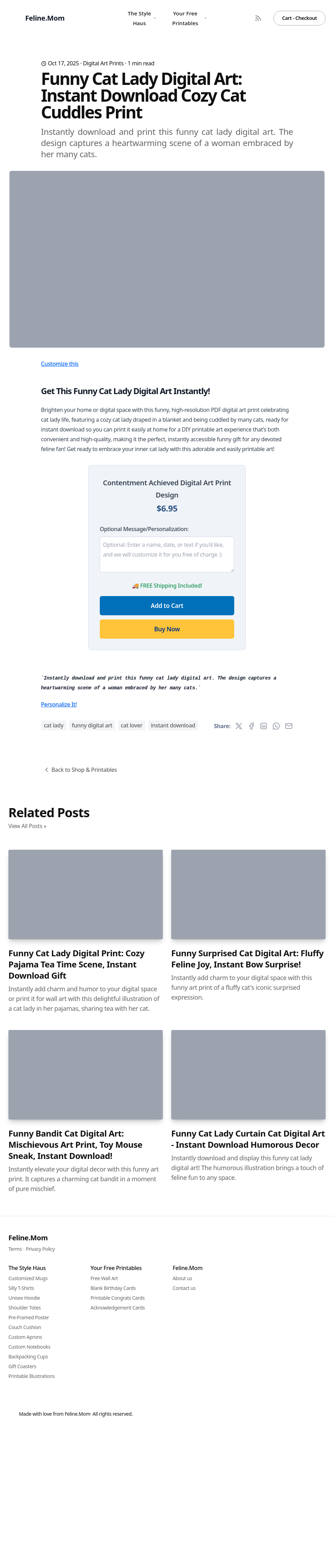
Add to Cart (167, 743)
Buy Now (167, 766)
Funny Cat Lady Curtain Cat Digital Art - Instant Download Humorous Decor (248, 1528)
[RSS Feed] (258, 18)
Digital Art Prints (103, 63)
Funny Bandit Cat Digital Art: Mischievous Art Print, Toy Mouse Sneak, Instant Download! (75, 1534)
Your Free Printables (189, 18)
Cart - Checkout (299, 18)
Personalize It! (59, 1093)
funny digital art (92, 1114)
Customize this (59, 501)
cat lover (131, 1114)
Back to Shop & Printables (80, 1159)
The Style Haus (142, 18)
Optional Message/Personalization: (144, 666)
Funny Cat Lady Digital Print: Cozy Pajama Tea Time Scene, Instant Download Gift (76, 1353)
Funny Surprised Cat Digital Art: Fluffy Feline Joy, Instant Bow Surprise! (247, 1348)
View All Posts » (27, 1215)
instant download (173, 1114)
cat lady (53, 1114)
